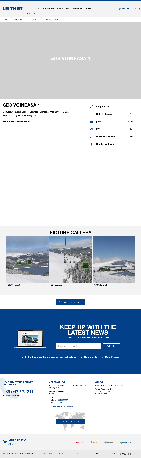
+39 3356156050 (61, 400)
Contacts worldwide (70, 421)
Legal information (78, 454)
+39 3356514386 (58, 402)
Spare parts (63, 7)
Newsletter (63, 454)
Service (74, 7)
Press (93, 7)
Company (84, 7)
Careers (102, 7)
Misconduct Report (102, 454)
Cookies (114, 454)
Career (52, 454)
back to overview (72, 302)
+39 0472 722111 (19, 391)
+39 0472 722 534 (104, 391)
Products (31, 7)
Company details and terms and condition (19, 454)
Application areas (46, 7)
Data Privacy (90, 454)
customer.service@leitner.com (61, 407)
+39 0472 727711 (57, 393)
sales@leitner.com (103, 393)
